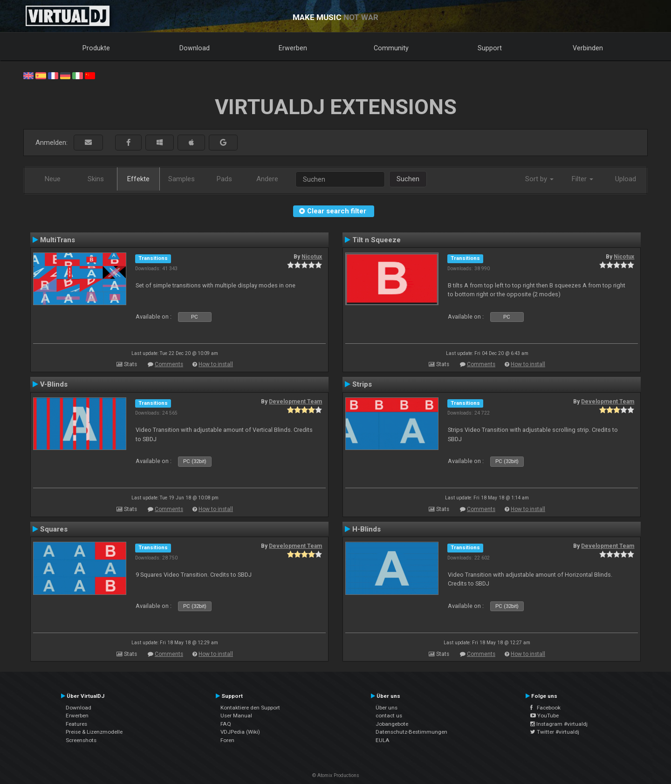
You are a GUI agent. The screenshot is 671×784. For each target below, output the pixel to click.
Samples (181, 179)
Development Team (295, 401)
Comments (169, 364)
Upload (625, 179)
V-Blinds (54, 384)
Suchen (408, 179)
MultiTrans (57, 240)
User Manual (236, 715)
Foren (227, 740)
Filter (582, 179)
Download (194, 48)
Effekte (138, 179)
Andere (267, 179)
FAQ (225, 724)
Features (76, 724)
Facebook (545, 707)
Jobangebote (392, 724)
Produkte (96, 48)
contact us (389, 715)
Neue (53, 179)
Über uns (386, 707)
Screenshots (81, 740)
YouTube (544, 715)
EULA (383, 740)
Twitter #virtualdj (554, 732)
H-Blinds (366, 529)
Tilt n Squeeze (376, 240)
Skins (96, 179)
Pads (224, 179)
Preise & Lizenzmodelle (94, 732)
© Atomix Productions (335, 775)
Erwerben (293, 48)
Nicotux (311, 256)
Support (490, 48)
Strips (362, 384)
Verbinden (588, 48)
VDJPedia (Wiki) (240, 732)
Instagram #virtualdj (559, 724)
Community (391, 48)
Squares (54, 529)
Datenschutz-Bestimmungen (411, 732)
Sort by (539, 179)
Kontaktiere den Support (250, 707)
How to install (216, 364)
